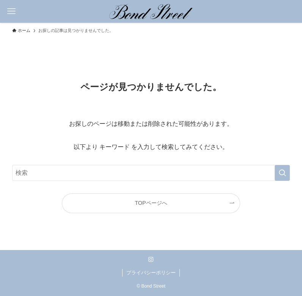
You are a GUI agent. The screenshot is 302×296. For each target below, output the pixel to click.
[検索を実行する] (282, 173)
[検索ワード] (151, 173)
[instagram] (151, 259)
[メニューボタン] (11, 11)
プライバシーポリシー (151, 272)
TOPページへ (151, 203)
